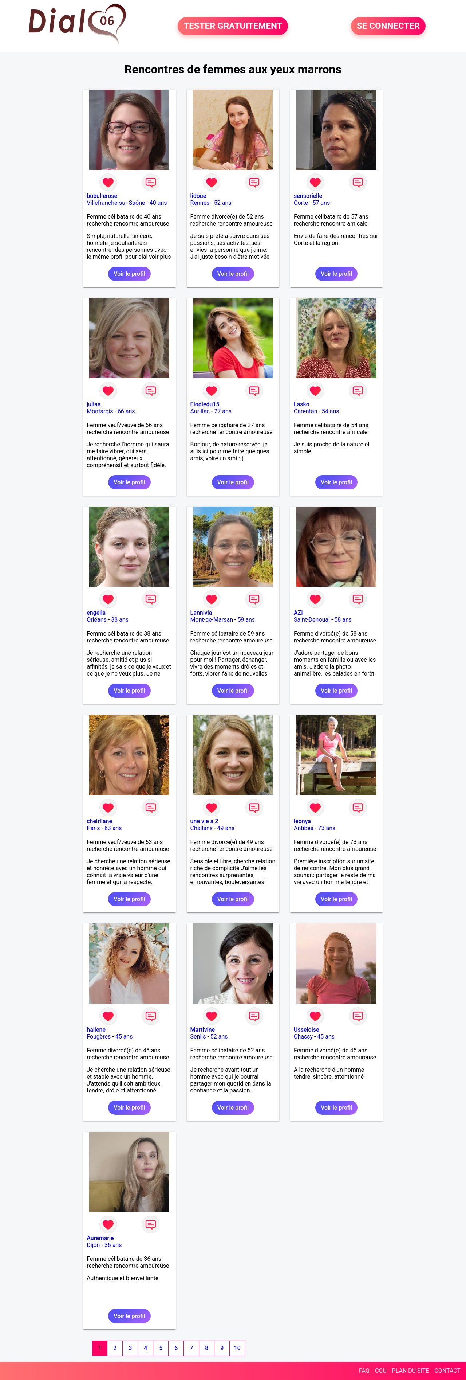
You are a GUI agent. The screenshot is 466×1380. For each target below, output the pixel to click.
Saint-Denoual (312, 619)
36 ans (113, 1245)
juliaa (93, 404)
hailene (96, 1029)
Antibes (303, 828)
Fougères (99, 1036)
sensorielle (308, 195)
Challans (201, 828)
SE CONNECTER (388, 26)
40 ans (158, 202)
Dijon (93, 1245)
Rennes (200, 202)
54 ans (330, 411)
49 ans (225, 828)
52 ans (223, 202)
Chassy (303, 1036)
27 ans (223, 411)
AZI (298, 612)
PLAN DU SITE (410, 1370)
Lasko (301, 404)
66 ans (126, 411)
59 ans (246, 619)
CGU (381, 1370)
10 (237, 1348)
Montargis (100, 411)
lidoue (198, 195)
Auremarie (100, 1238)
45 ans (124, 1036)
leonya (302, 821)
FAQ (364, 1370)
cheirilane (99, 821)
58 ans (343, 619)
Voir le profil (129, 273)
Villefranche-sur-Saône (116, 202)
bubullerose (102, 195)
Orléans (97, 619)
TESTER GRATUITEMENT (232, 26)
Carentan (305, 411)
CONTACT (447, 1370)
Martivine (202, 1029)
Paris (93, 828)
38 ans (120, 619)
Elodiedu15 (205, 404)
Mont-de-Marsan (211, 619)
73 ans (326, 828)
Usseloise (306, 1029)
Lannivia (201, 612)
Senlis (198, 1036)
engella (96, 612)
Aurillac (200, 411)
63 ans (113, 828)
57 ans (321, 202)
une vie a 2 (204, 821)
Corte (301, 202)
